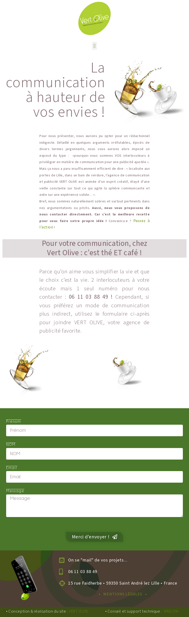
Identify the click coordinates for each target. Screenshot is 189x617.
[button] (94, 46)
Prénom (13, 422)
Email (11, 468)
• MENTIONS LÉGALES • (123, 594)
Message (15, 491)
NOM (11, 445)
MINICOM (171, 611)
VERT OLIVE (78, 611)
